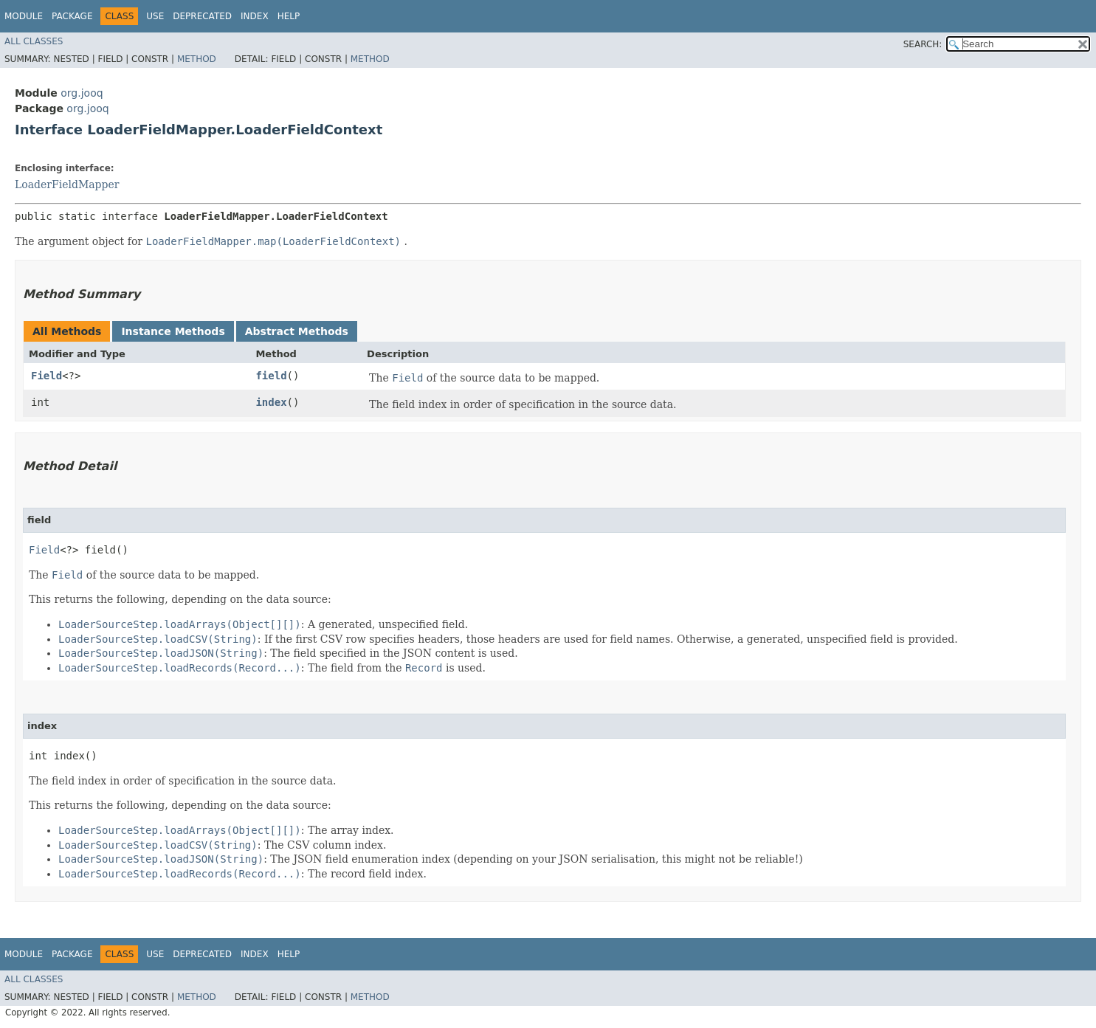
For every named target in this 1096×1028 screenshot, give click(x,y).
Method (196, 59)
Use (155, 16)
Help (289, 16)
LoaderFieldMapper (67, 184)
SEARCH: (922, 44)
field (270, 376)
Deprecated (202, 16)
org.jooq (82, 93)
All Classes (33, 41)
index (270, 402)
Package (72, 16)
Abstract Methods (296, 331)
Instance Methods (172, 331)
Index (255, 16)
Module (23, 16)
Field (46, 376)
